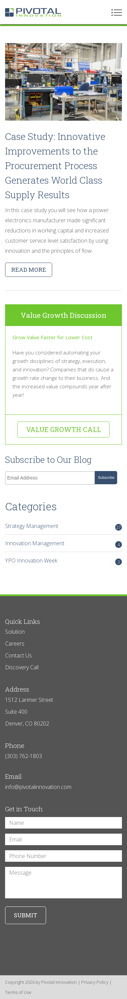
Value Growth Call (63, 429)
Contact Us (18, 655)
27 (118, 527)
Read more (28, 269)
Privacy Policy (94, 982)
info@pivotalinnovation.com (38, 787)
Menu (116, 12)
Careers (14, 643)
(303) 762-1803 (23, 756)
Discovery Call (22, 667)
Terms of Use (18, 992)
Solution (15, 631)
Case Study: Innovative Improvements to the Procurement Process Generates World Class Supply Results (55, 165)
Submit (25, 915)
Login (4, 995)
